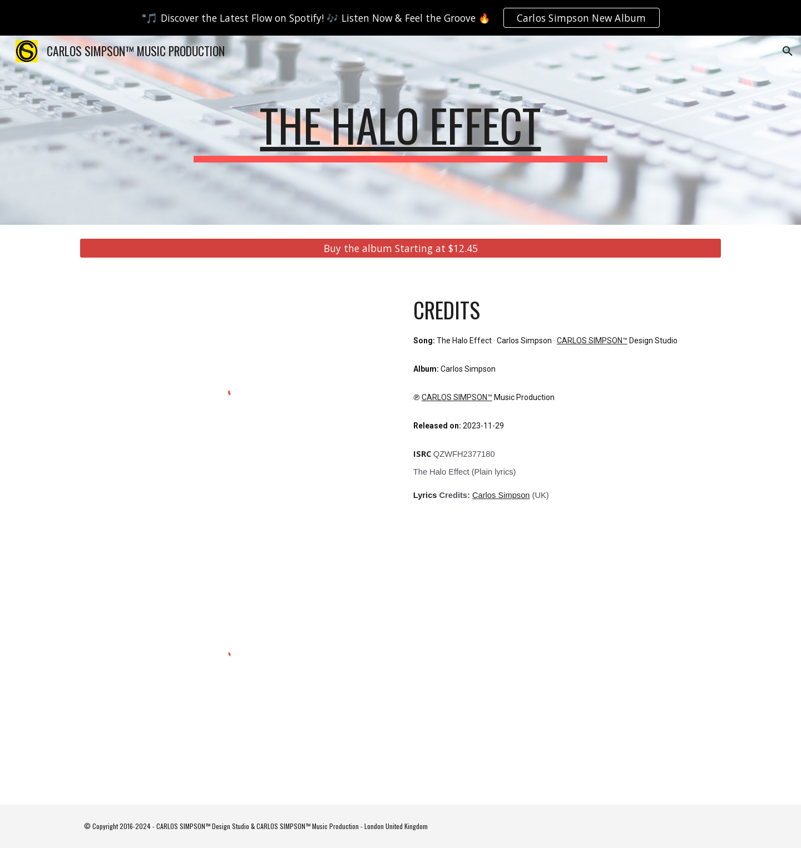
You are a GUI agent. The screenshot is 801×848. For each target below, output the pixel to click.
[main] (400, 130)
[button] (787, 51)
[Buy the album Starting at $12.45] (400, 248)
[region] (400, 18)
